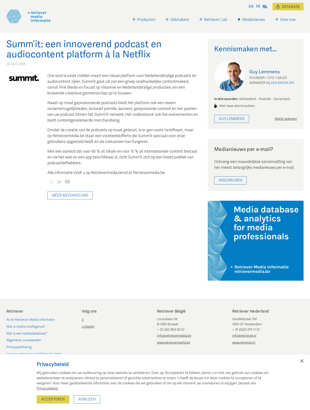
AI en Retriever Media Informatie (30, 320)
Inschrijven (230, 180)
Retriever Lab (215, 19)
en (251, 6)
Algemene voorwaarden (23, 340)
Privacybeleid (47, 388)
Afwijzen (87, 399)
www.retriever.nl (243, 342)
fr (258, 6)
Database (288, 7)
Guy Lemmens (232, 119)
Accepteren (53, 399)
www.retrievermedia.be (173, 342)
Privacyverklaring (18, 347)
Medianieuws (253, 19)
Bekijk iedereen (286, 119)
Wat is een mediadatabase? (26, 333)
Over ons (288, 19)
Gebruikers (179, 19)
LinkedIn (88, 327)
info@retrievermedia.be (174, 336)
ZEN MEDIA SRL (283, 83)
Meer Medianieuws (70, 195)
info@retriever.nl (244, 336)
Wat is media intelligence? (25, 327)
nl (265, 6)
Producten (146, 19)
